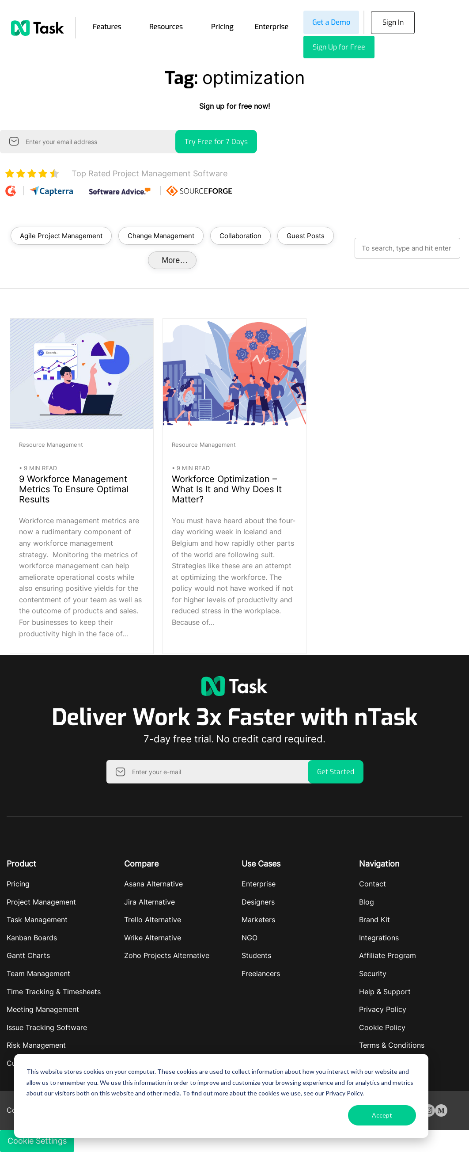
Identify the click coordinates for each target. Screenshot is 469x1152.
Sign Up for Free (339, 47)
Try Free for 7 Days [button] (216, 141)
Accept (382, 1115)
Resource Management (51, 444)
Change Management (161, 236)
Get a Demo (331, 22)
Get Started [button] (335, 771)
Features (107, 26)
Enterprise (272, 26)
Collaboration (240, 236)
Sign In (393, 22)
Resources (166, 26)
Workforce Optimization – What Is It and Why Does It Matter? (227, 489)
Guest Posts (306, 236)
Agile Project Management (61, 236)
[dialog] (221, 1096)
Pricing (222, 26)
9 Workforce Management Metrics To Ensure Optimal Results (74, 489)
